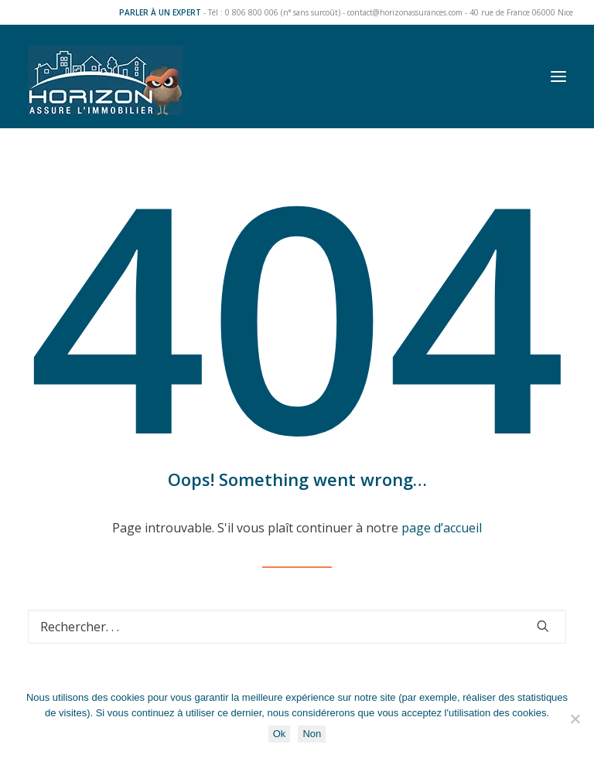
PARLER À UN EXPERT (160, 12)
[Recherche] (297, 627)
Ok (279, 733)
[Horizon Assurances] (105, 76)
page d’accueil (441, 527)
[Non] (574, 718)
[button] (558, 76)
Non (311, 733)
